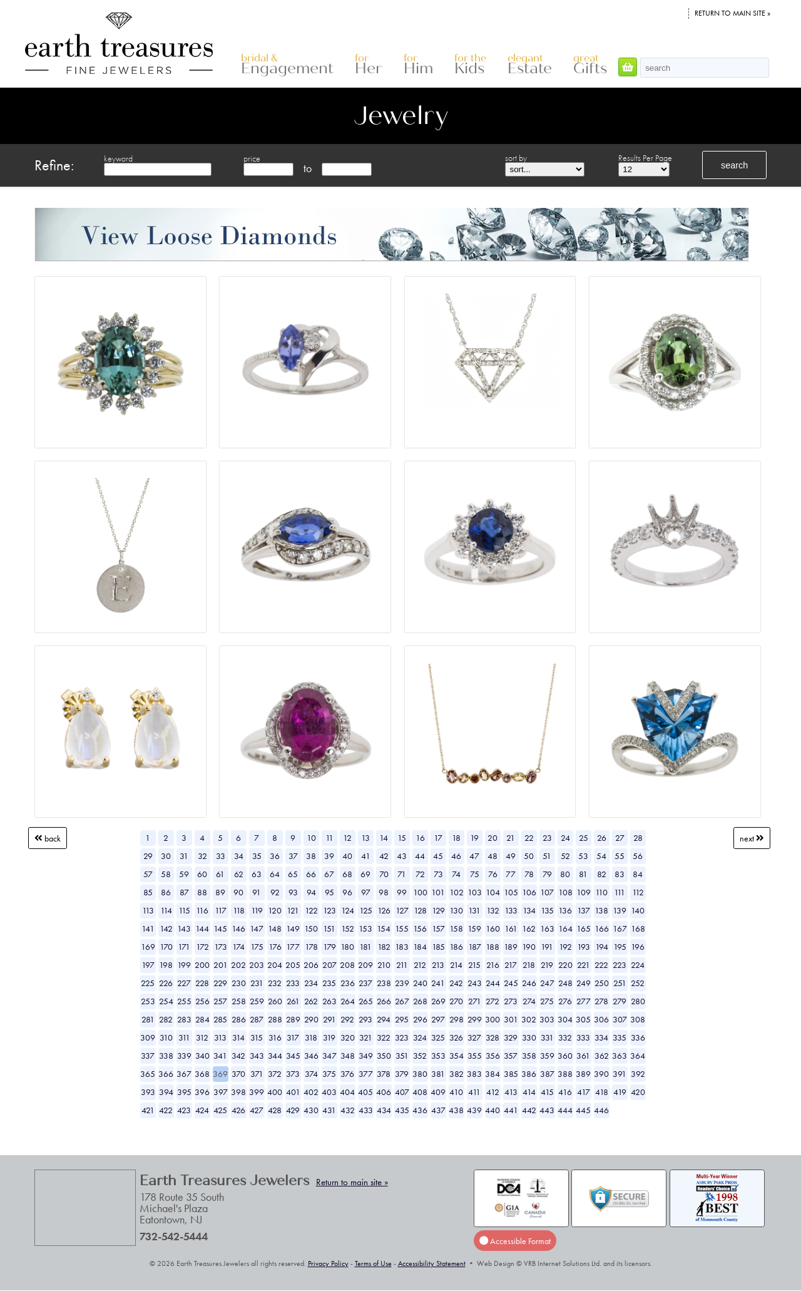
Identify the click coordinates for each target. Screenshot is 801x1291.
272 (492, 1001)
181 (365, 946)
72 (420, 874)
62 (238, 874)
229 (220, 983)
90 (238, 892)
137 (583, 910)
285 (220, 1019)
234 (311, 983)
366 (165, 1073)
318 (311, 1037)
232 (275, 983)
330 (529, 1037)
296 (420, 1019)
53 (583, 856)
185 (438, 946)
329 (511, 1037)
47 (474, 856)
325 (438, 1037)
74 (456, 874)
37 (293, 856)
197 (148, 964)
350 (384, 1055)
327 (474, 1037)
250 (601, 983)
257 (220, 1001)
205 (292, 964)
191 (547, 946)
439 (474, 1110)
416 (565, 1092)
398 (238, 1092)
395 (184, 1092)
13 (365, 837)
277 (583, 1001)
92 (275, 892)
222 (601, 964)
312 (202, 1037)
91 (256, 892)
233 (293, 983)
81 (583, 874)
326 (456, 1037)
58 (166, 874)
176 (275, 946)
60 (202, 874)
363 (619, 1055)
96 (347, 892)
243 (474, 983)
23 (547, 837)
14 (383, 837)
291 (329, 1019)
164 (565, 928)
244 (493, 983)
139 (619, 910)
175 (256, 946)
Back (47, 837)
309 (147, 1037)
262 (311, 1001)
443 (546, 1110)
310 (166, 1037)
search (734, 165)
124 (347, 910)
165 (583, 928)
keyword (118, 158)
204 (274, 964)
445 (583, 1110)
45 (438, 856)
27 (620, 837)
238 (384, 983)
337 (148, 1055)
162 (529, 928)
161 (511, 928)
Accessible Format (515, 1240)
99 (402, 892)
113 (148, 910)
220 (565, 964)
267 (402, 1001)
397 (220, 1092)
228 (202, 983)
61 (220, 874)
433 (366, 1110)
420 (638, 1092)
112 (638, 892)
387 (547, 1073)
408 (419, 1092)
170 (166, 946)
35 (257, 856)
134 (529, 910)
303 (546, 1019)
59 (184, 874)
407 (402, 1092)
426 (238, 1110)
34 (238, 856)
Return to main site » (732, 13)
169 (148, 946)
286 (239, 1019)
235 (329, 983)
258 (239, 1001)
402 (311, 1092)
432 (347, 1110)
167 (620, 928)
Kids (470, 65)
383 (474, 1073)
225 (148, 983)
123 (329, 910)
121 (293, 910)
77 (511, 874)
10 (311, 837)
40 (347, 856)
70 (384, 874)
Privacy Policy (328, 1263)
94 (311, 892)
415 (547, 1092)
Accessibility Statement (432, 1263)
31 (184, 856)
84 (638, 874)
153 (365, 928)
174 (238, 946)
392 (638, 1073)
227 (184, 983)
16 (420, 837)
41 (365, 856)
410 (456, 1092)
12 (347, 837)
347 (329, 1055)
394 (166, 1092)
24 (565, 837)
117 (221, 910)
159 (474, 928)
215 (474, 964)
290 (311, 1019)
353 (438, 1055)
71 (401, 874)
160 (493, 928)
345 (293, 1055)
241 (438, 983)
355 (474, 1055)
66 (311, 874)
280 (638, 1001)
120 (275, 910)
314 (238, 1037)
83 (620, 874)
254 (166, 1001)
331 (547, 1037)
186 (456, 946)
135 (547, 910)
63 (257, 874)
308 (637, 1019)
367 (183, 1073)
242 (456, 983)
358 (529, 1055)
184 (420, 946)
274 (529, 1001)
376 (347, 1073)
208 (347, 964)
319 (329, 1037)
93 (293, 892)
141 (148, 928)
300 (492, 1019)
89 (220, 892)
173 (220, 946)
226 (166, 983)
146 (238, 928)
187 (474, 946)
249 (583, 983)
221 (583, 964)
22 (529, 837)
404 (347, 1092)
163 (547, 928)
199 (184, 964)
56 (638, 856)
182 (383, 946)
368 (202, 1073)
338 (166, 1055)
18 (456, 837)
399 (256, 1092)
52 (565, 856)
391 (619, 1073)
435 (402, 1110)
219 (547, 964)
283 (184, 1019)
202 (238, 964)
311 (184, 1037)
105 (511, 892)
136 (565, 910)
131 (474, 910)
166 (601, 928)
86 (166, 892)
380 (419, 1073)
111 (619, 892)
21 (510, 837)
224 (638, 964)
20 (492, 837)
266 (384, 1001)
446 (601, 1110)
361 (583, 1055)
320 (347, 1037)
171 (184, 946)
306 (601, 1019)
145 (220, 928)
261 (293, 1001)
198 (166, 964)
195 (619, 946)
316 (275, 1037)
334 (601, 1037)
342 (238, 1055)
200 (202, 964)
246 (529, 983)
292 (347, 1019)
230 (239, 983)
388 (565, 1073)
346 (311, 1055)
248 (565, 983)
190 (529, 946)
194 (601, 946)
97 (365, 892)
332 (565, 1037)
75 (474, 874)
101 (438, 892)
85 (148, 892)
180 (347, 946)
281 (148, 1019)
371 (256, 1073)
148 (275, 928)
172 (202, 946)
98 (384, 892)
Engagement (287, 65)
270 (456, 1001)
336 (638, 1037)
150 (311, 928)
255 (184, 1001)
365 (147, 1073)
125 (365, 910)
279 (619, 1001)
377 (366, 1073)
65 (293, 874)
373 (293, 1073)
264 (347, 1001)
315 (256, 1037)
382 (456, 1073)
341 (220, 1055)
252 (638, 983)
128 (420, 910)
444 (565, 1110)
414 (529, 1092)
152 (347, 928)
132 (492, 910)
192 (565, 946)
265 (366, 1001)
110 (601, 892)
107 (547, 892)
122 (311, 910)
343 (257, 1055)
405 (365, 1092)
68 (347, 874)
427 (256, 1110)
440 (492, 1110)
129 (438, 910)
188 (492, 946)
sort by (516, 157)
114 (166, 910)
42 (384, 856)
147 (256, 928)
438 (456, 1110)
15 (401, 837)
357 (511, 1055)
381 (438, 1073)
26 (601, 837)
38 (311, 856)
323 (402, 1037)
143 (184, 928)
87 (184, 892)
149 (293, 928)
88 (202, 892)
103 (474, 892)
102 (456, 892)
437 (438, 1110)
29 (148, 856)
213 (438, 964)
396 (202, 1092)
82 (601, 874)
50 (529, 856)
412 (492, 1092)
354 (456, 1055)
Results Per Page (645, 157)
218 (529, 964)
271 (474, 1001)
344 (275, 1055)
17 (438, 837)
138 (601, 910)
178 (311, 946)
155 (402, 928)
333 (583, 1037)
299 (474, 1019)
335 (619, 1037)
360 (565, 1055)
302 (528, 1019)
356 (493, 1055)
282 (166, 1019)
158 (456, 928)
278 (601, 1001)
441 (511, 1110)
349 (366, 1055)
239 (402, 983)
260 (275, 1001)
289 (293, 1019)
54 (601, 856)
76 (492, 874)
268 (420, 1001)
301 (511, 1019)
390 (601, 1073)
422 (166, 1110)
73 (438, 874)
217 (510, 964)
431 (329, 1110)
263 (329, 1001)
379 (402, 1073)
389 (583, 1073)
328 (492, 1037)
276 (565, 1001)
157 (438, 928)
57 (148, 874)
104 (493, 892)
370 (238, 1073)
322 (383, 1037)
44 (420, 856)
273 (511, 1001)
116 (202, 910)
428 (275, 1110)
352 (420, 1055)
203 (256, 964)
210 (383, 964)
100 (420, 892)
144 (202, 928)
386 (528, 1073)
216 (492, 964)
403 (329, 1092)
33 (220, 856)
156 (420, 928)
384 (492, 1073)
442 (529, 1110)
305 (583, 1019)
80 (565, 874)
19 (474, 837)
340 (202, 1055)
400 (274, 1092)
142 (166, 928)
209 (365, 964)
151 (329, 928)
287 (256, 1019)
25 (583, 837)
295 (402, 1019)
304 (565, 1019)
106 (529, 892)
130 (456, 910)
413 (511, 1092)
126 (383, 910)
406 (383, 1092)
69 (365, 874)
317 (293, 1037)
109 (583, 892)
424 (202, 1110)
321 (365, 1037)
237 (365, 983)
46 (456, 856)
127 (402, 910)
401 (293, 1092)
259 (257, 1001)
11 (329, 837)
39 (329, 856)
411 (474, 1092)
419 (619, 1092)
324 (420, 1037)
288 (275, 1019)
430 (311, 1110)
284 (202, 1019)
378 (383, 1073)
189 (511, 946)
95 (329, 892)
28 (638, 837)
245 (511, 983)
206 (311, 964)
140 (638, 910)
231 (256, 983)
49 (511, 856)
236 (347, 983)
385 (511, 1073)
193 (583, 946)
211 (402, 964)
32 (202, 856)
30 (166, 856)
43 (402, 856)
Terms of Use (373, 1263)
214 (456, 964)
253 (148, 1001)
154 (383, 928)
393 (148, 1092)
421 (148, 1110)
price (251, 158)
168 (638, 928)
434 (384, 1110)
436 (419, 1110)
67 (329, 874)
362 (601, 1055)
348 (347, 1055)
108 (565, 892)
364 (637, 1055)
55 (620, 856)
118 (239, 910)
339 (184, 1055)
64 (275, 874)
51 (547, 856)
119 (257, 910)
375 (329, 1073)
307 (620, 1019)
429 (293, 1110)
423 (184, 1110)
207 (329, 964)
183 (402, 946)
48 (492, 856)
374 (311, 1073)
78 (529, 874)
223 (619, 964)
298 (456, 1019)
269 (438, 1001)
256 (202, 1001)
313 (220, 1037)
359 (547, 1055)
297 (438, 1019)
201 (220, 964)
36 (275, 856)
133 (511, 910)
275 (547, 1001)
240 (420, 983)
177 (293, 946)
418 (601, 1092)
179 (329, 946)
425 (220, 1110)
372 (275, 1073)
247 (547, 983)
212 (420, 964)
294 (383, 1019)
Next (752, 837)
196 (638, 946)
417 (583, 1092)
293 (365, 1019)
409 (438, 1092)
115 (184, 910)
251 (619, 983)
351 (402, 1055)
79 (547, 874)
